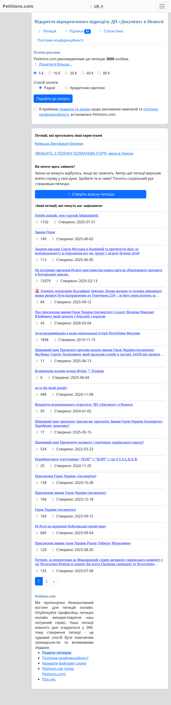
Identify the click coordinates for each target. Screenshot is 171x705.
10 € (56, 73)
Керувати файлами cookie (64, 663)
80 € (106, 73)
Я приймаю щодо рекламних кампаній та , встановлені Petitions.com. (98, 112)
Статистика (110, 31)
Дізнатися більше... (53, 64)
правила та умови (74, 109)
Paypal (49, 87)
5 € (41, 73)
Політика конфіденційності (60, 40)
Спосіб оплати (46, 82)
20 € (73, 73)
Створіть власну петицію (90, 194)
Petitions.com (18, 6)
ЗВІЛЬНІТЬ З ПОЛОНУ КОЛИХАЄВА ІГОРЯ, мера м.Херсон (84, 153)
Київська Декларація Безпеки (59, 144)
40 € (90, 73)
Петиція (46, 31)
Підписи (77, 31)
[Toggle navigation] (162, 6)
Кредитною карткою (87, 87)
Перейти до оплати (53, 98)
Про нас (49, 679)
